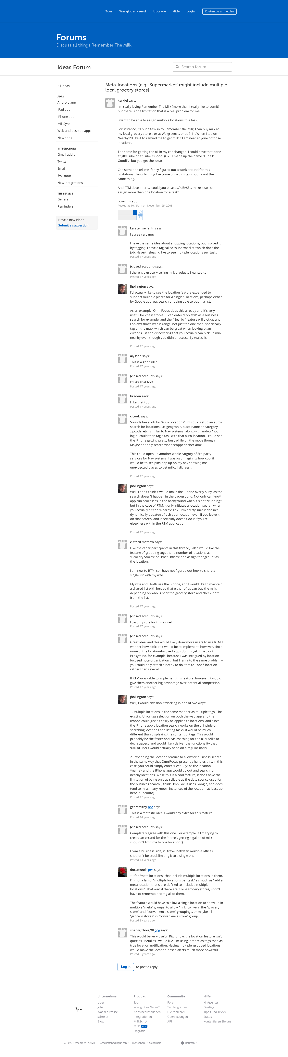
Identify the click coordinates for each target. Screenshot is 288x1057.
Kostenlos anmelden (219, 11)
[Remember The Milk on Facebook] (204, 1043)
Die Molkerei (176, 1012)
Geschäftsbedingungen (113, 1043)
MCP (141, 1026)
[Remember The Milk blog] (215, 1043)
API (169, 1021)
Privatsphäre (138, 1043)
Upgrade (159, 11)
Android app (66, 102)
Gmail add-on (67, 154)
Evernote (64, 175)
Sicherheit (155, 1043)
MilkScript (140, 1021)
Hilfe (176, 11)
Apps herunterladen (147, 1012)
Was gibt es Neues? (132, 11)
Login (191, 11)
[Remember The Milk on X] (210, 1043)
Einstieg (209, 1007)
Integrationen (143, 1017)
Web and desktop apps (74, 130)
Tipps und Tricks (215, 1012)
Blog (100, 1021)
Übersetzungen (177, 1017)
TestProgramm (177, 1007)
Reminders (65, 206)
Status (208, 1017)
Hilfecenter (211, 1002)
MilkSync (63, 124)
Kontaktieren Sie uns (217, 1021)
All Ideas (63, 86)
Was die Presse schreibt (107, 1014)
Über (100, 1002)
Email (61, 168)
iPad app (63, 109)
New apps (64, 138)
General (63, 199)
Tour (108, 11)
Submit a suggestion (73, 225)
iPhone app (65, 116)
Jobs (100, 1007)
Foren (171, 1002)
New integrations (70, 183)
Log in (126, 967)
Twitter (62, 161)
